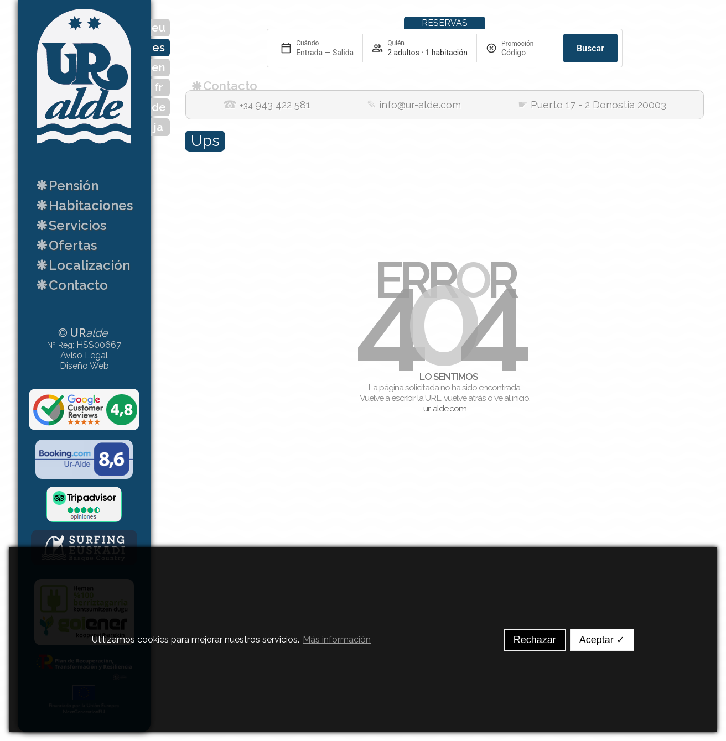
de (159, 107)
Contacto (70, 284)
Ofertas (65, 244)
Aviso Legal (84, 355)
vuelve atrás (465, 398)
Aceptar (602, 639)
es (158, 47)
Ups (205, 141)
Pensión (65, 185)
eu (158, 27)
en (158, 67)
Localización (81, 264)
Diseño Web (84, 366)
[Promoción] (527, 52)
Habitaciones (83, 204)
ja (158, 127)
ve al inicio (511, 398)
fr (158, 87)
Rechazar (535, 639)
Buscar (590, 48)
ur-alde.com (444, 408)
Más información (337, 639)
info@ (414, 105)
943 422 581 (266, 105)
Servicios (69, 224)
